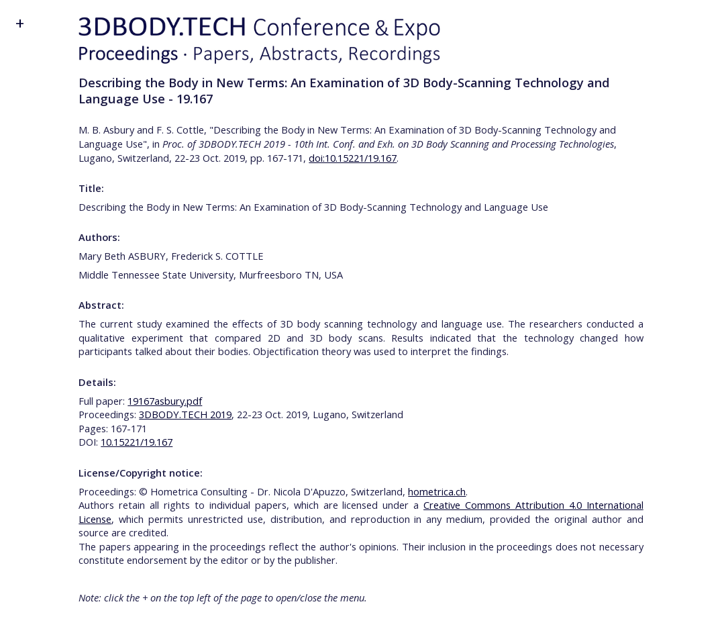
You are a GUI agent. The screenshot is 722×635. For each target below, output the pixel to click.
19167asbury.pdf (164, 400)
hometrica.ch (437, 491)
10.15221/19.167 (136, 441)
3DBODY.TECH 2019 (185, 414)
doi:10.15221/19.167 (353, 157)
